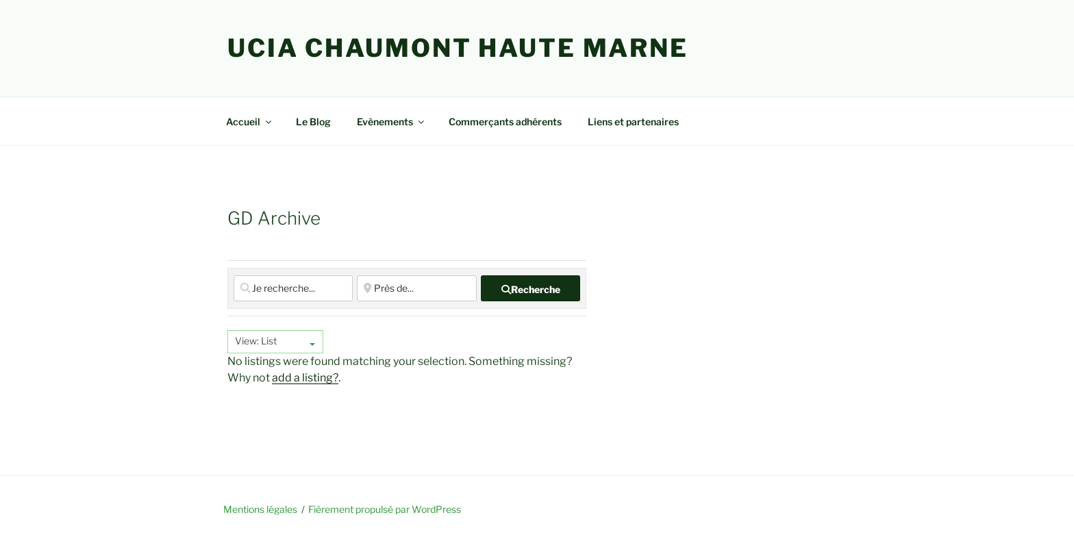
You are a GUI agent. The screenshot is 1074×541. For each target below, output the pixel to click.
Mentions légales (260, 509)
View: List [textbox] (256, 341)
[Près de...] (416, 288)
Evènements (391, 121)
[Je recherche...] (293, 288)
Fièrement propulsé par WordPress (384, 509)
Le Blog (313, 121)
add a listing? (305, 377)
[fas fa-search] (530, 288)
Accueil (249, 121)
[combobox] (275, 341)
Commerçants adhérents (505, 121)
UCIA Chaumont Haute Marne (457, 48)
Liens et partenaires (633, 121)
